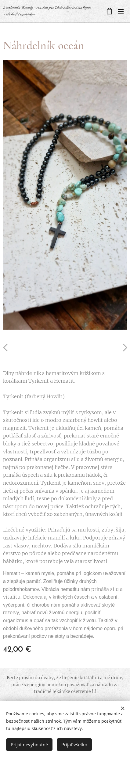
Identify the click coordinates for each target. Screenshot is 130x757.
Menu (121, 11)
